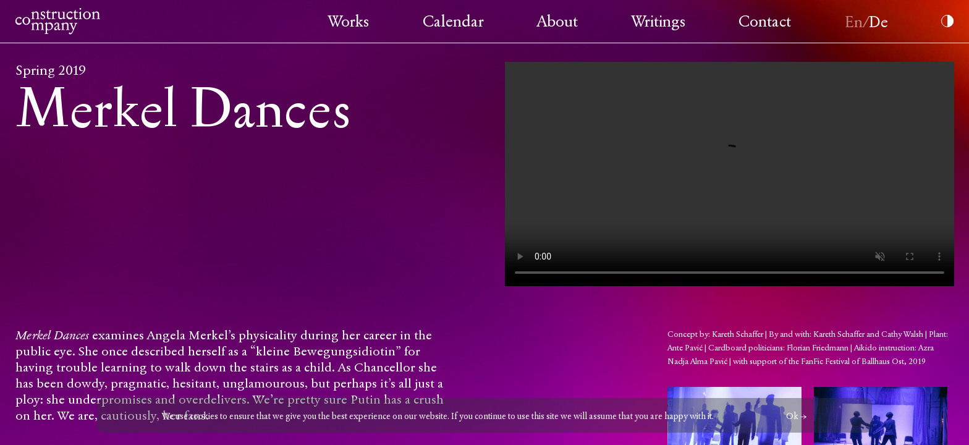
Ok (792, 416)
